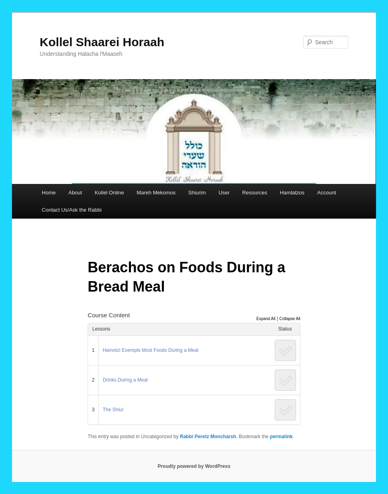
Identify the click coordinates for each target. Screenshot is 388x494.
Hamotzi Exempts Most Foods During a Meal (150, 350)
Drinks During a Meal (125, 380)
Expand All (265, 318)
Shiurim (197, 193)
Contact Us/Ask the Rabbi (72, 210)
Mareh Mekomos (156, 193)
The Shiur (113, 409)
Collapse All (289, 318)
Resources (254, 193)
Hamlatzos (292, 193)
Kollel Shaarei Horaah (102, 42)
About (75, 193)
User (224, 193)
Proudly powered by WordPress (193, 466)
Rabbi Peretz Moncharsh (208, 436)
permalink (281, 436)
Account (326, 193)
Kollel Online (109, 193)
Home (49, 193)
